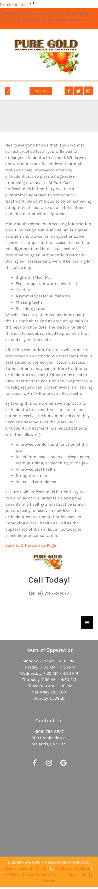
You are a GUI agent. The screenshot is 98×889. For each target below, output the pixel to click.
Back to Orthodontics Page (30, 545)
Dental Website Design (27, 868)
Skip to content (17, 4)
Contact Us (49, 721)
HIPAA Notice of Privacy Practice (36, 874)
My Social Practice (72, 868)
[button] (7, 91)
